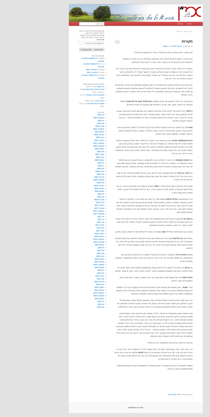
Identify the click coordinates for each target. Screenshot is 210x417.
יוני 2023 (70, 121)
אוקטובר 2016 (67, 239)
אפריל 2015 (68, 276)
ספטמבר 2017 (68, 214)
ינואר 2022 (69, 137)
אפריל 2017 (68, 225)
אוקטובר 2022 (67, 129)
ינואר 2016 (69, 256)
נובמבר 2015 (68, 262)
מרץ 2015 (69, 279)
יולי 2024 (70, 115)
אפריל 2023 (68, 126)
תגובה (141, 394)
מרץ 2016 (69, 253)
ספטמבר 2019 (68, 180)
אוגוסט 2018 (68, 191)
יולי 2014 (70, 301)
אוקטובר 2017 (67, 211)
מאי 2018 (69, 197)
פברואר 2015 (68, 282)
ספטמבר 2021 (68, 146)
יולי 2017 (70, 217)
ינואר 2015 (69, 284)
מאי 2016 (69, 250)
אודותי (149, 24)
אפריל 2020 (68, 171)
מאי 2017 (69, 222)
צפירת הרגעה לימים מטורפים (62, 89)
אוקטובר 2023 (67, 118)
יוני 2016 (70, 248)
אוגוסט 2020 (68, 160)
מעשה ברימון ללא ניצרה (64, 104)
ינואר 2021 (69, 157)
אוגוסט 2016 (68, 245)
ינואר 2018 (69, 202)
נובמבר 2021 (68, 140)
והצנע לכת (69, 101)
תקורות (156, 41)
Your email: (69, 40)
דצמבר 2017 (68, 205)
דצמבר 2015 (68, 259)
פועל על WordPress (105, 408)
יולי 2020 (70, 163)
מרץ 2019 (69, 183)
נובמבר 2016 (68, 236)
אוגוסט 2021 (68, 149)
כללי (148, 394)
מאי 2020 (69, 169)
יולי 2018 (70, 194)
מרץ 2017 (69, 228)
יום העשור (69, 87)
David (134, 46)
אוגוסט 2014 (68, 299)
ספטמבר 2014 (68, 296)
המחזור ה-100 (60, 70)
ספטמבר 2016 (68, 242)
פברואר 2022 (68, 135)
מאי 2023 (69, 123)
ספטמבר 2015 (68, 265)
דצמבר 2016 (68, 234)
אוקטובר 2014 (67, 293)
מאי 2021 (69, 152)
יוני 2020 (70, 166)
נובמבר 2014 (68, 290)
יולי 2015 (70, 270)
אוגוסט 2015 (68, 267)
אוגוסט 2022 (68, 132)
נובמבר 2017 (68, 208)
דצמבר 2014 (68, 287)
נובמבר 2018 (68, 188)
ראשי (159, 24)
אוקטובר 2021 (67, 143)
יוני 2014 (70, 304)
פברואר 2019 (68, 186)
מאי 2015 (69, 273)
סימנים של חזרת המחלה (64, 95)
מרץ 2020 (69, 174)
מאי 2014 (69, 307)
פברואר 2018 (68, 200)
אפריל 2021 (68, 154)
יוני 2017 (70, 219)
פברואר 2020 (68, 177)
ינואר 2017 (69, 231)
